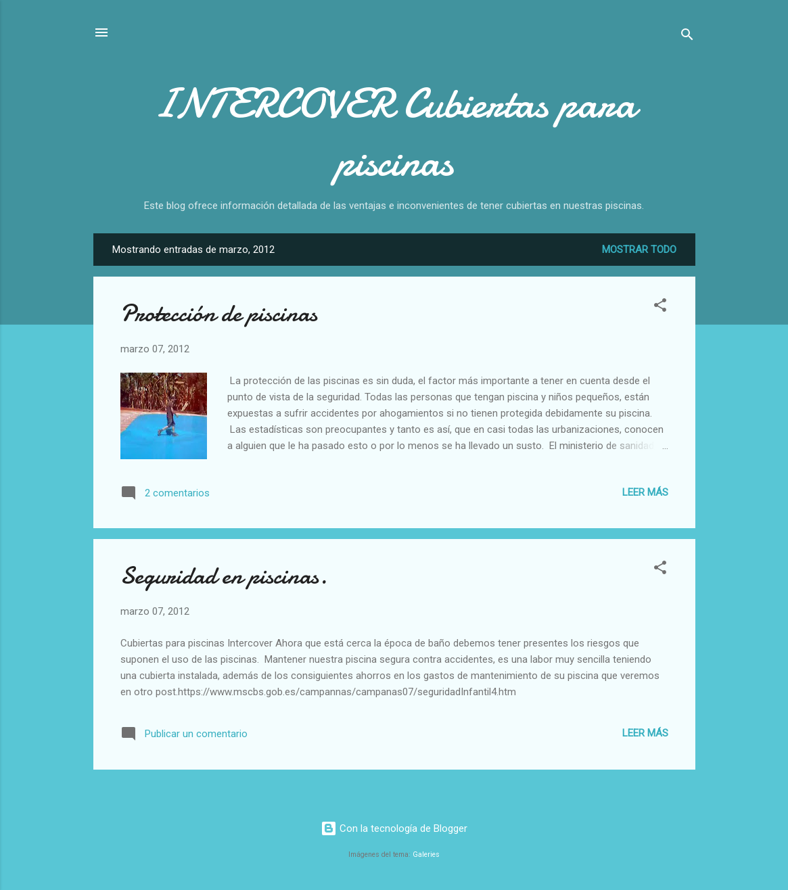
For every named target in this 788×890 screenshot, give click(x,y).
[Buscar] (687, 36)
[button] (660, 307)
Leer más (645, 492)
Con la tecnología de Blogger (394, 828)
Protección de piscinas (218, 313)
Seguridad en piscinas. (223, 575)
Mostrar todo (639, 249)
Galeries (426, 854)
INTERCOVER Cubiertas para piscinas (394, 132)
